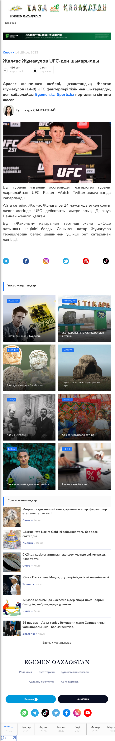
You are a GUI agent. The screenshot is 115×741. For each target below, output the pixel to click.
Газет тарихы (46, 672)
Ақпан (43, 729)
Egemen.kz (45, 94)
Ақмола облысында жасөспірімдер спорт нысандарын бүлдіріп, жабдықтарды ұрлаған (63, 602)
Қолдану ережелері (42, 681)
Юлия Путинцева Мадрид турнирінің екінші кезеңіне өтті (65, 577)
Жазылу (30, 699)
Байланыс (82, 699)
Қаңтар (26, 729)
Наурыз (60, 729)
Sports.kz (66, 94)
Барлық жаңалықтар (56, 643)
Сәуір (77, 729)
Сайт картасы (70, 681)
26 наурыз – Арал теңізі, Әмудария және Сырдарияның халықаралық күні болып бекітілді (64, 625)
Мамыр (95, 729)
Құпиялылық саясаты (75, 672)
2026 (8, 729)
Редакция (25, 672)
